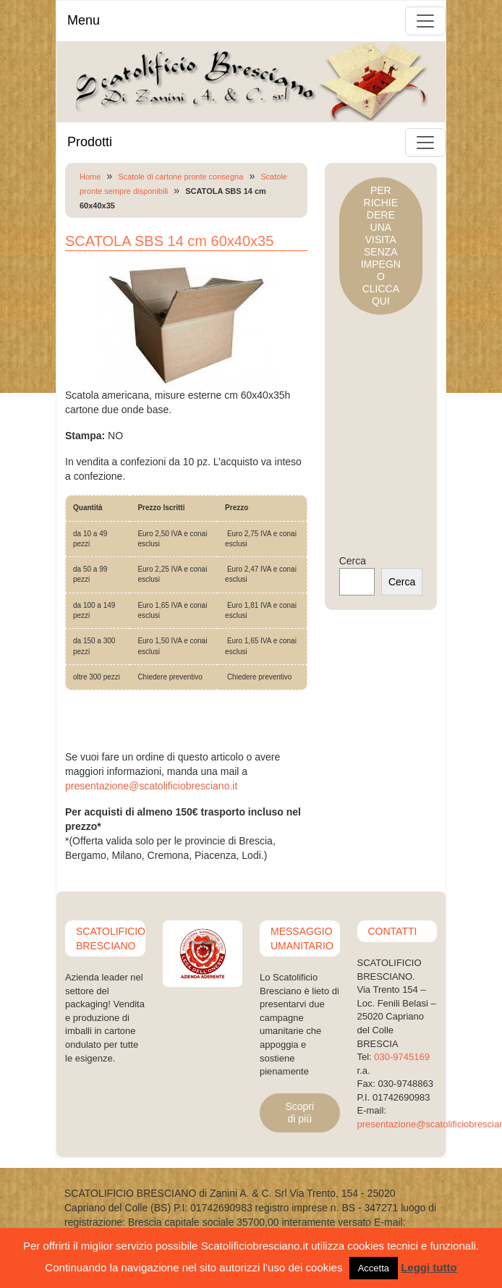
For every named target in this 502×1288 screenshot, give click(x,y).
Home (90, 176)
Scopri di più (299, 1112)
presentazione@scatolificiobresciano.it (151, 786)
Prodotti (89, 142)
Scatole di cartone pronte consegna (180, 176)
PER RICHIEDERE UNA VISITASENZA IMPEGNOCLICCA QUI (381, 246)
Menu (83, 20)
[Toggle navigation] (425, 21)
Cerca (352, 561)
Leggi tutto (428, 1267)
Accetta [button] (373, 1268)
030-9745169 (402, 1056)
